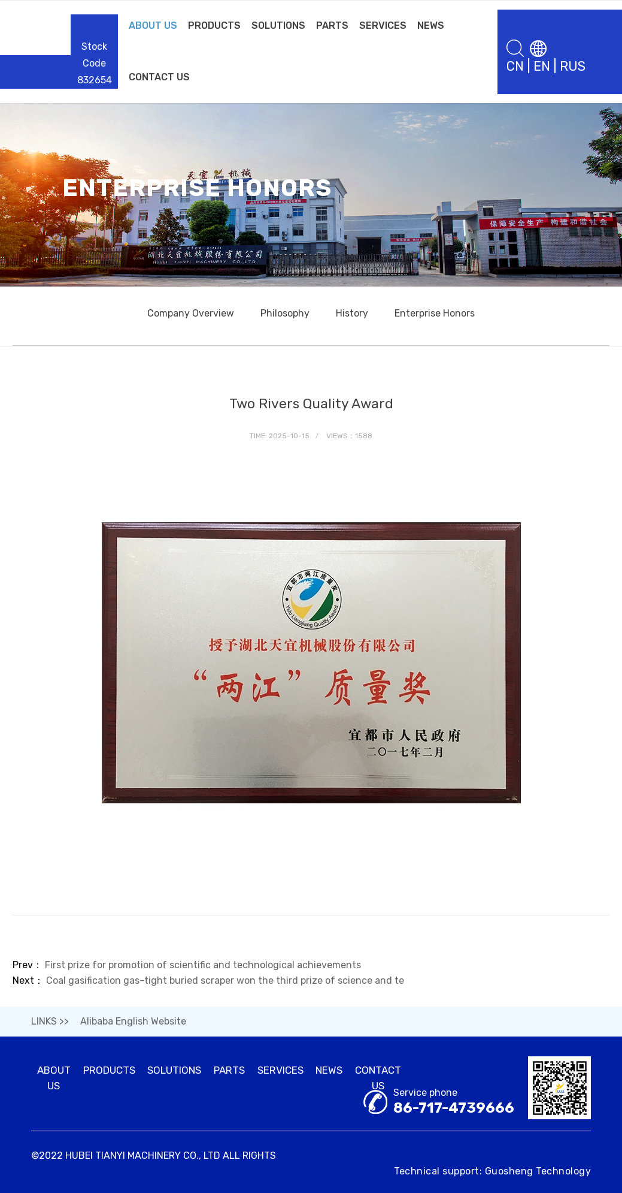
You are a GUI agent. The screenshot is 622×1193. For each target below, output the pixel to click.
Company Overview (190, 313)
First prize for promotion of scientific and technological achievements (203, 965)
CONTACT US (159, 77)
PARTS (332, 25)
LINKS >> (50, 1021)
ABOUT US (153, 25)
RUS (572, 66)
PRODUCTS (214, 25)
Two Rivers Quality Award (311, 403)
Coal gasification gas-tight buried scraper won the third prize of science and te (225, 980)
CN (515, 66)
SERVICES (382, 25)
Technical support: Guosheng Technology (492, 1171)
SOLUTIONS (278, 25)
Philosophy (285, 313)
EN (541, 66)
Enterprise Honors (435, 313)
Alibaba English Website (133, 1021)
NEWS (430, 25)
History (352, 313)
